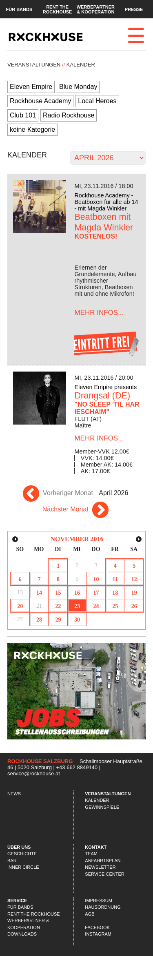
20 (20, 606)
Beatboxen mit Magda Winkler (103, 222)
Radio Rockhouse (68, 115)
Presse (134, 9)
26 (134, 606)
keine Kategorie (32, 129)
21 (39, 606)
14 (39, 593)
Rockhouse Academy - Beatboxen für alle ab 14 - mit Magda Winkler (106, 202)
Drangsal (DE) (102, 395)
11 (115, 579)
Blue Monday (78, 86)
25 (115, 606)
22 (58, 606)
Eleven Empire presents (105, 387)
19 (134, 593)
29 (58, 620)
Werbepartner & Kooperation (96, 9)
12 (134, 579)
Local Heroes (97, 100)
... (99, 312)
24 (96, 606)
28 (39, 620)
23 (77, 606)
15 (58, 593)
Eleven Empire (31, 86)
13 (20, 592)
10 (96, 579)
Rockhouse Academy (40, 100)
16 (77, 593)
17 (96, 593)
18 (115, 593)
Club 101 (23, 115)
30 (77, 620)
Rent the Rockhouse (57, 9)
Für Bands (19, 9)
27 (20, 619)
